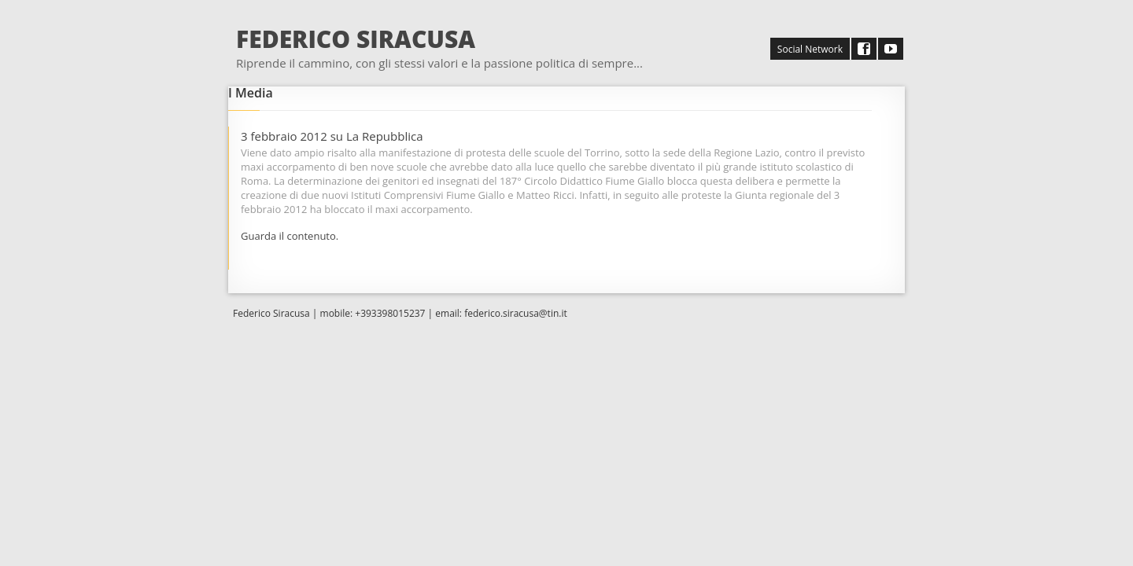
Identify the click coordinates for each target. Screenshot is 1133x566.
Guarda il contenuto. (289, 236)
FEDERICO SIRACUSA (355, 39)
